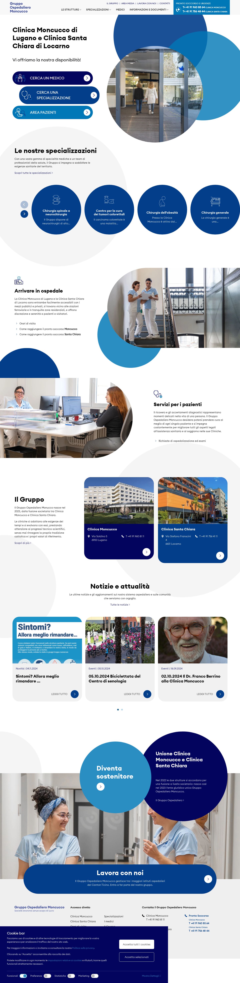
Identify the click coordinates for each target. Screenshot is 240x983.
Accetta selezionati (137, 957)
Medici (120, 9)
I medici (109, 921)
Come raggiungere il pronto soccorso (48, 331)
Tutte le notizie (120, 606)
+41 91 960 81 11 (156, 919)
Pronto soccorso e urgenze (201, 8)
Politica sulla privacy (83, 947)
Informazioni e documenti (149, 9)
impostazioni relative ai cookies (65, 960)
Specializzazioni (98, 9)
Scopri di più (22, 540)
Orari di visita (28, 325)
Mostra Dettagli (151, 975)
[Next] (24, 214)
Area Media (127, 3)
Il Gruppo (112, 3)
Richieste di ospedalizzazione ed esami (182, 443)
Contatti (165, 3)
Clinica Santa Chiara (83, 921)
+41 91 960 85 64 (200, 923)
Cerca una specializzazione (66, 95)
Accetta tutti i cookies (136, 944)
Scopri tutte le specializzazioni (33, 172)
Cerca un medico (59, 78)
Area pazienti (59, 112)
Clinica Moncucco (81, 916)
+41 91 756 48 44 (200, 930)
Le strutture (71, 9)
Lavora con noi (146, 3)
